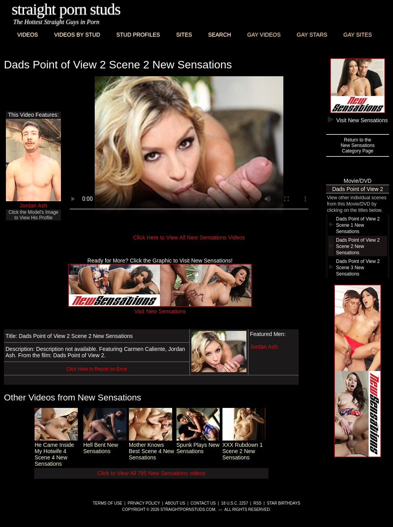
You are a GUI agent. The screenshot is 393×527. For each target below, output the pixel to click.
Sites (184, 34)
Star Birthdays (283, 503)
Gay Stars (312, 34)
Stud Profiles (138, 34)
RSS (257, 503)
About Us (175, 503)
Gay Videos (264, 34)
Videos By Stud (77, 34)
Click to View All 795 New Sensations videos (151, 473)
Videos (27, 34)
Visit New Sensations (160, 308)
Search (219, 34)
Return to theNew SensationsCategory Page (358, 145)
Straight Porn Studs (66, 9)
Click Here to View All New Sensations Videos (189, 237)
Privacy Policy (144, 503)
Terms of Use (107, 503)
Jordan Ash (33, 205)
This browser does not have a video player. (189, 147)
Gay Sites (357, 34)
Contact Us (203, 503)
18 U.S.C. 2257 (234, 503)
